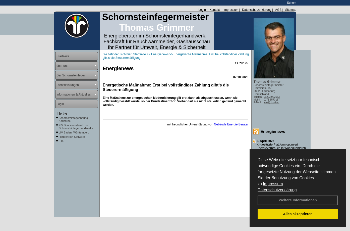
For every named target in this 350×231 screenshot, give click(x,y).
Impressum (273, 184)
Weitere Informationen (298, 200)
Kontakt (215, 10)
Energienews (272, 131)
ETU (61, 141)
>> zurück (241, 63)
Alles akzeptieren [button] (298, 214)
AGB (278, 10)
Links (61, 114)
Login (202, 10)
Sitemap (290, 10)
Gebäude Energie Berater (231, 124)
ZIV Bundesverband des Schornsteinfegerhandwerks (76, 127)
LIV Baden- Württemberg (74, 132)
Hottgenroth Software (72, 136)
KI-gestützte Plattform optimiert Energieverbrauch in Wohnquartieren (281, 146)
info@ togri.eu (271, 102)
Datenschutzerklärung (277, 190)
